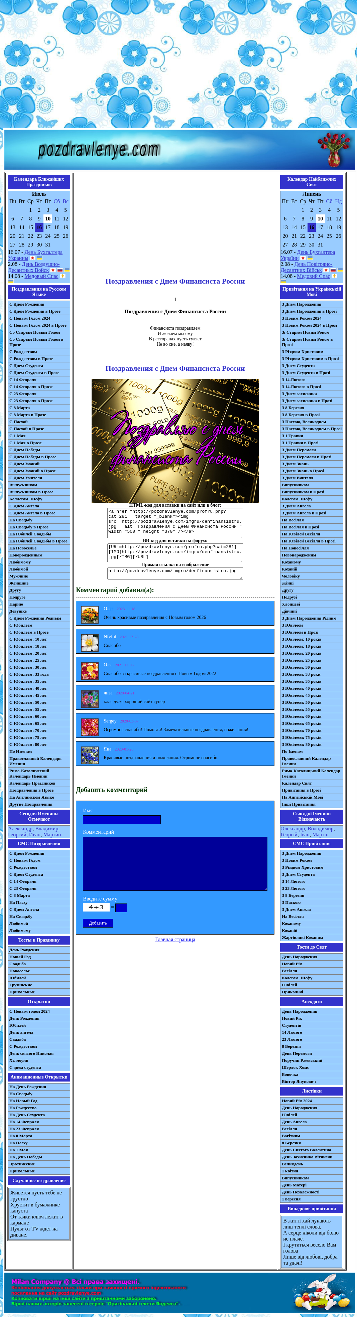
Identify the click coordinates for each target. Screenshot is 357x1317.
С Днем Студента (26, 365)
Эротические (22, 1163)
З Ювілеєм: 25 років (302, 660)
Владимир (46, 828)
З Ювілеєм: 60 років (302, 716)
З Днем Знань (295, 463)
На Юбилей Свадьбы (30, 533)
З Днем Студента (298, 365)
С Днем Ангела (24, 505)
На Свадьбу (20, 519)
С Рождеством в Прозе (31, 358)
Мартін (320, 834)
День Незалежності (300, 1191)
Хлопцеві (291, 604)
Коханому (291, 561)
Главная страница (175, 939)
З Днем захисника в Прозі (307, 400)
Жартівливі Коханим (302, 937)
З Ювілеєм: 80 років (302, 744)
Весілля (289, 970)
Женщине (18, 583)
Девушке (18, 611)
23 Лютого (292, 1039)
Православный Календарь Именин (35, 761)
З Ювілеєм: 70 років (302, 730)
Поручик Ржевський (302, 1060)
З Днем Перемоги (299, 449)
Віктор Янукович (299, 1081)
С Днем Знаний (24, 463)
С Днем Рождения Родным (35, 618)
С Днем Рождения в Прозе (35, 311)
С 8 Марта (19, 407)
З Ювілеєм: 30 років (302, 667)
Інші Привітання (299, 804)
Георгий (17, 834)
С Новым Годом (24, 860)
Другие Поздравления (30, 804)
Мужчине (18, 576)
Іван (305, 834)
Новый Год (20, 956)
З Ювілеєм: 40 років (302, 688)
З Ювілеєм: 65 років (302, 723)
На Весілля (293, 519)
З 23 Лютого (294, 888)
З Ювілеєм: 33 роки (301, 674)
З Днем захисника (299, 393)
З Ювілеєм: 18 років (302, 646)
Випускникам (295, 484)
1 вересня (291, 1198)
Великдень (292, 1163)
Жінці (287, 583)
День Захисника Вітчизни (307, 1156)
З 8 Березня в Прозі (301, 414)
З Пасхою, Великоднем (304, 421)
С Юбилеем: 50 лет (28, 702)
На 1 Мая (18, 1149)
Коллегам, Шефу (25, 498)
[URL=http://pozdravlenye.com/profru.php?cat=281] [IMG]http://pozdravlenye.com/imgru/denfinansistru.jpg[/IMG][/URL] (175, 552)
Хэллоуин (18, 1060)
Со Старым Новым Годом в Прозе (36, 342)
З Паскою (291, 902)
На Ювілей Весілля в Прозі (309, 540)
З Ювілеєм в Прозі (300, 632)
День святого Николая (31, 1053)
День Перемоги (297, 1053)
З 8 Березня (293, 407)
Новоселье (19, 970)
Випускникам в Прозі (303, 491)
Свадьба (17, 963)
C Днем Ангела (24, 909)
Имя (88, 810)
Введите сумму (100, 898)
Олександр (292, 828)
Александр (20, 828)
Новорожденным (25, 554)
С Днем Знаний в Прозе (32, 470)
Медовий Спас (313, 276)
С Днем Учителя (25, 477)
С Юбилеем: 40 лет (28, 688)
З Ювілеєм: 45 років (302, 695)
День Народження (299, 956)
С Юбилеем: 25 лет (28, 660)
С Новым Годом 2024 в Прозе (38, 325)
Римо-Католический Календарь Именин (29, 773)
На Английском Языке (31, 797)
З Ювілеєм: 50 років (302, 702)
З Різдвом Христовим (302, 351)
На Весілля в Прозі (300, 526)
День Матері (294, 1184)
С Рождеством (23, 351)
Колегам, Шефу (297, 498)
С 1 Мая (17, 435)
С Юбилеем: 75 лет (28, 737)
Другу (15, 590)
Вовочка (290, 1074)
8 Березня (291, 1046)
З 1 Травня (292, 435)
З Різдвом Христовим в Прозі (310, 358)
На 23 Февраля (24, 1128)
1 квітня (290, 1170)
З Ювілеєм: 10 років (302, 639)
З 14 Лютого (294, 379)
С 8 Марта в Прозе (27, 414)
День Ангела (294, 1121)
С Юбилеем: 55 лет (28, 709)
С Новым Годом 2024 (29, 318)
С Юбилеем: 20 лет (28, 653)
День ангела (21, 1032)
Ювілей (289, 984)
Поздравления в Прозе (31, 790)
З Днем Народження (301, 304)
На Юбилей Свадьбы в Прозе (38, 540)
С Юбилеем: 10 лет (28, 639)
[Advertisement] (177, 65)
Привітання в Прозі (301, 790)
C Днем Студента (26, 874)
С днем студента (25, 1067)
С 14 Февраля (22, 379)
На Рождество (22, 1107)
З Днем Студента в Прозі (306, 372)
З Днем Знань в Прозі (303, 470)
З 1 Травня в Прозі (300, 442)
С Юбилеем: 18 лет (28, 646)
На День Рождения (27, 1086)
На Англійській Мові (302, 797)
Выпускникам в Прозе (31, 491)
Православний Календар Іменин (306, 761)
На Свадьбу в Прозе (28, 526)
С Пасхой (18, 421)
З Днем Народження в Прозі (309, 311)
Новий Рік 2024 (297, 1100)
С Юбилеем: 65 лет (28, 723)
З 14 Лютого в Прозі (301, 386)
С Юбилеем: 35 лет (28, 681)
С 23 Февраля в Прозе (30, 400)
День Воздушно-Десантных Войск (34, 267)
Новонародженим (299, 554)
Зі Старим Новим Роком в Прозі (307, 342)
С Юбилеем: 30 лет (28, 667)
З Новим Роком (297, 860)
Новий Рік (292, 963)
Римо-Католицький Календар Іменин (311, 773)
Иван (35, 834)
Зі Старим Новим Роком (305, 332)
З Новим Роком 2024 (302, 318)
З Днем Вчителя (297, 477)
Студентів (291, 1025)
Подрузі (289, 597)
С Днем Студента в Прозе (34, 372)
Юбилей (17, 977)
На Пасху (18, 902)
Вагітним (291, 1135)
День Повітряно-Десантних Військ (306, 267)
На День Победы (25, 1156)
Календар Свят (297, 783)
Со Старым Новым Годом (34, 332)
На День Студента (27, 1114)
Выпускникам (23, 484)
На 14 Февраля (24, 1121)
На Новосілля (295, 547)
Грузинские (20, 984)
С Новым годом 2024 (29, 1011)
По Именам (20, 751)
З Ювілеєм (292, 625)
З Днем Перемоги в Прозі (306, 456)
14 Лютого (292, 1032)
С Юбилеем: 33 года (29, 674)
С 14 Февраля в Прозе (30, 386)
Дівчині (289, 611)
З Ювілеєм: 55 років (302, 709)
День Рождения (24, 949)
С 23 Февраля (22, 393)
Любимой (18, 568)
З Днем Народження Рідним (309, 618)
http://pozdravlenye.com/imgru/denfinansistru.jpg (175, 573)
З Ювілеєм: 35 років (302, 681)
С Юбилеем (20, 625)
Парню (16, 604)
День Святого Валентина (306, 1149)
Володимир (320, 828)
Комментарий (98, 832)
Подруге (17, 597)
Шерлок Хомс (295, 1067)
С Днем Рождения (26, 304)
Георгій (289, 834)
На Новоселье (22, 547)
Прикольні (292, 991)
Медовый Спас (41, 276)
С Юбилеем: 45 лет (28, 695)
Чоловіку (291, 576)
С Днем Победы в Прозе (32, 456)
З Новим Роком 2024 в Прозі (309, 325)
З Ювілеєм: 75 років (302, 737)
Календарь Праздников (32, 783)
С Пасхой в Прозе (26, 428)
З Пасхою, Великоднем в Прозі (312, 428)
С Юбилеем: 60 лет (28, 716)
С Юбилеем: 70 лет (28, 730)
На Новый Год (23, 1100)
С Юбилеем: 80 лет (28, 744)
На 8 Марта (20, 1135)
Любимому (20, 561)
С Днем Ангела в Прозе (32, 512)
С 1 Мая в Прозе (25, 442)
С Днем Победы (24, 449)
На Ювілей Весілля (301, 533)
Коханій (289, 568)
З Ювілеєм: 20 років (302, 653)
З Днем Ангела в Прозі (304, 512)
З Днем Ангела (296, 505)
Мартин (52, 834)
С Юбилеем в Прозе (28, 632)
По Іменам (292, 751)
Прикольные (22, 991)
